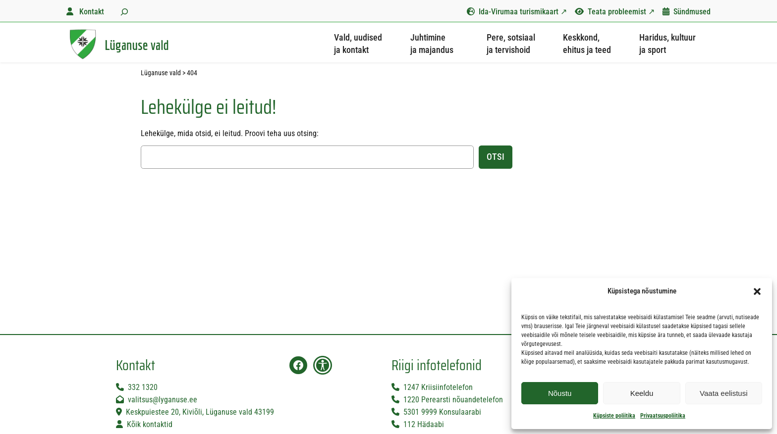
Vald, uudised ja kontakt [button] (358, 43)
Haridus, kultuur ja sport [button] (667, 43)
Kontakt (91, 11)
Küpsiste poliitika (614, 415)
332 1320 (143, 387)
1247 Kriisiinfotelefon (438, 387)
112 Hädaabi (423, 424)
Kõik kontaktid (149, 424)
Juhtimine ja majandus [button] (431, 43)
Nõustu (560, 393)
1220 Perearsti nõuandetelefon (453, 399)
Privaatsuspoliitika (662, 415)
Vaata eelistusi (723, 393)
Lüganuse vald (137, 45)
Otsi (495, 157)
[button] (757, 291)
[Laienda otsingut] (123, 11)
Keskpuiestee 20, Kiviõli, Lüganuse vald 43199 (200, 412)
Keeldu (642, 393)
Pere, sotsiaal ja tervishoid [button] (511, 43)
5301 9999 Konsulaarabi (442, 412)
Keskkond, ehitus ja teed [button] (587, 43)
